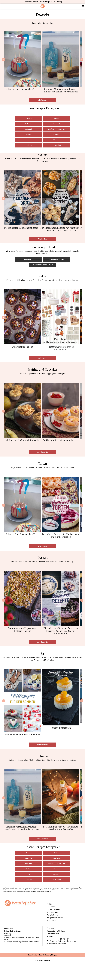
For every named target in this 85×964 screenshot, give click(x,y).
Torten (56, 119)
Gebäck (56, 135)
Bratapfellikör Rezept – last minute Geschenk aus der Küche (60, 828)
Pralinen (29, 145)
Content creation (53, 934)
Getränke (28, 124)
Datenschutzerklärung (12, 931)
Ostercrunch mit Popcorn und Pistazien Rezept (22, 629)
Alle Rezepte (42, 100)
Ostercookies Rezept (22, 346)
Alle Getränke (42, 839)
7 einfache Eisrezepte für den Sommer (22, 734)
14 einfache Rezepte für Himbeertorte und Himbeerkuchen (61, 535)
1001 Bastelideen (53, 912)
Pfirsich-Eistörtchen (61, 727)
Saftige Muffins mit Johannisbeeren (60, 440)
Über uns (50, 928)
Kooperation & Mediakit (56, 931)
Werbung (7, 934)
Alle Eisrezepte (42, 745)
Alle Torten (42, 546)
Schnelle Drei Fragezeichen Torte (22, 88)
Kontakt (50, 936)
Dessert (56, 140)
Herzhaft (56, 124)
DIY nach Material (53, 910)
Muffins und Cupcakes (56, 129)
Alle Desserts (42, 452)
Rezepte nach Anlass (56, 259)
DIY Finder (51, 907)
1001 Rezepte (51, 920)
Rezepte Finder (52, 915)
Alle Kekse (42, 358)
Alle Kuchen (42, 239)
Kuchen (29, 119)
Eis (29, 140)
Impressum (8, 928)
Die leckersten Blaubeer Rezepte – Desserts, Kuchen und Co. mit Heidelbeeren (61, 631)
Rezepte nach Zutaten (55, 918)
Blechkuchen (56, 145)
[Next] (81, 59)
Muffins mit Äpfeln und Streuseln (22, 440)
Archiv (49, 904)
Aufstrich (28, 129)
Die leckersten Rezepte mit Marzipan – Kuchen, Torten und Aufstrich (60, 229)
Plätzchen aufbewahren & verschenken (61, 348)
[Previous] (3, 59)
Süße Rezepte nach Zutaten (42, 265)
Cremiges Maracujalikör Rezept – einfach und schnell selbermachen (61, 90)
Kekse (28, 135)
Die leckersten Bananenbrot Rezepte (22, 227)
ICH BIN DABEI (55, 2)
